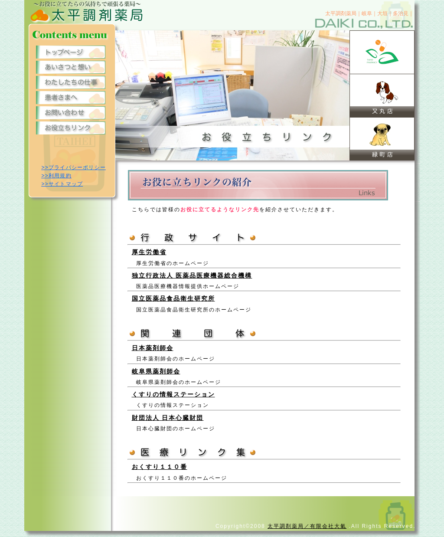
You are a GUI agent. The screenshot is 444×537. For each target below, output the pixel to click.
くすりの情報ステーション (173, 394)
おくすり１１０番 (159, 466)
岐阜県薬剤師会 (156, 371)
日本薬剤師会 (152, 347)
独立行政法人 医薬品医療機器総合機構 (192, 275)
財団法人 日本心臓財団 (168, 417)
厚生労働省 (149, 252)
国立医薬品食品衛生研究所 (173, 298)
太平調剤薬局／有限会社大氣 (307, 526)
